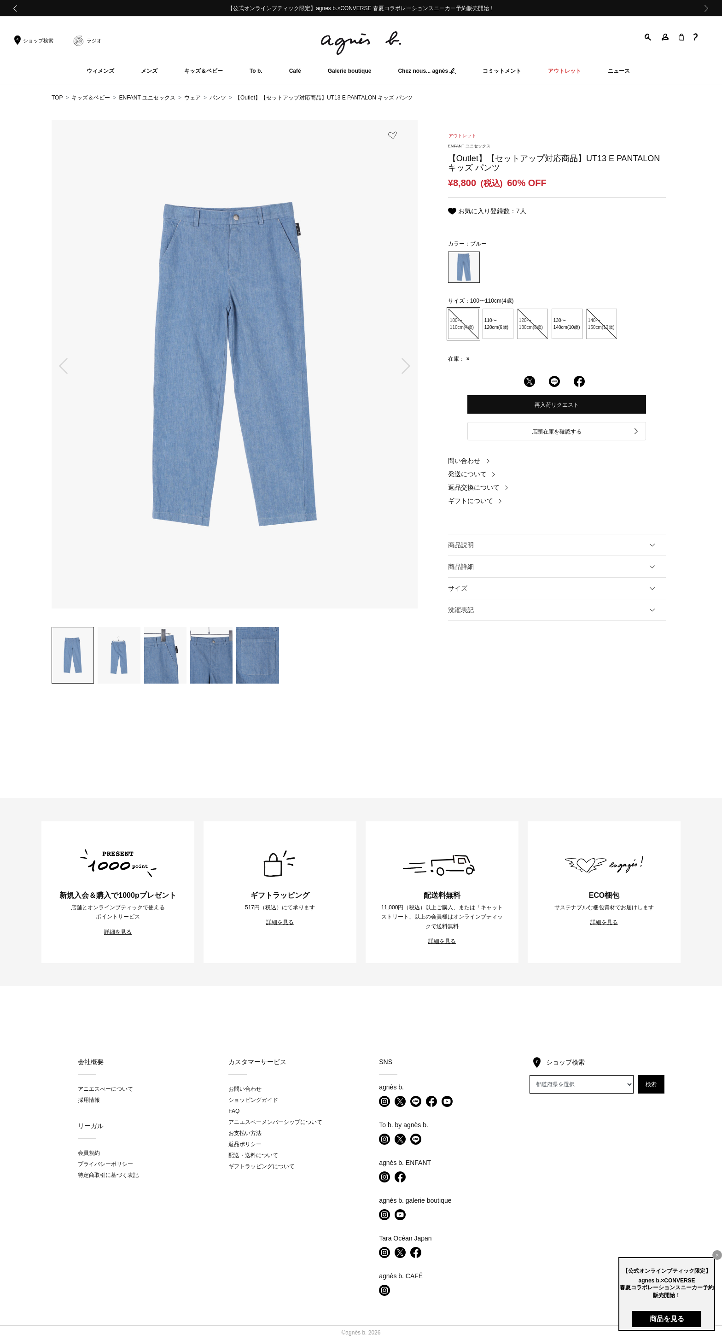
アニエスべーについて (105, 1089)
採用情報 (89, 1100)
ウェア (192, 97)
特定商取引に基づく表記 (108, 1175)
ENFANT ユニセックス (147, 97)
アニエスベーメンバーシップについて (275, 1122)
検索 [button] (651, 1084)
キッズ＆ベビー (90, 97)
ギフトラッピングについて (261, 1166)
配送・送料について (253, 1155)
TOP (57, 97)
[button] (648, 37)
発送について (472, 474)
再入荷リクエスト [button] (557, 405)
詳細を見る (118, 932)
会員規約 (89, 1153)
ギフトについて (475, 500)
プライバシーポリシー (105, 1164)
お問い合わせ (245, 1089)
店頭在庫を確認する (585, 431)
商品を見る (667, 1318)
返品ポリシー (245, 1144)
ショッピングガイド (253, 1100)
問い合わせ (469, 460)
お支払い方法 (245, 1133)
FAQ (233, 1111)
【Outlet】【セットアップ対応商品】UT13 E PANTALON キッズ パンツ (324, 97)
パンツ (218, 97)
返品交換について (478, 487)
